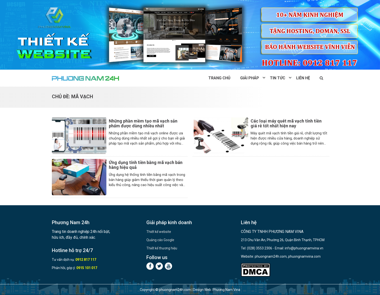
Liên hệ (303, 78)
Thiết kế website (158, 232)
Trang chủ (219, 78)
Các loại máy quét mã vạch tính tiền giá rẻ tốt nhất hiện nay (286, 123)
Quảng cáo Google (160, 240)
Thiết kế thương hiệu (161, 248)
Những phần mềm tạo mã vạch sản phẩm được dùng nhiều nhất (143, 123)
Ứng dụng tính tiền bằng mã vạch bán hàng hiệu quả (145, 165)
